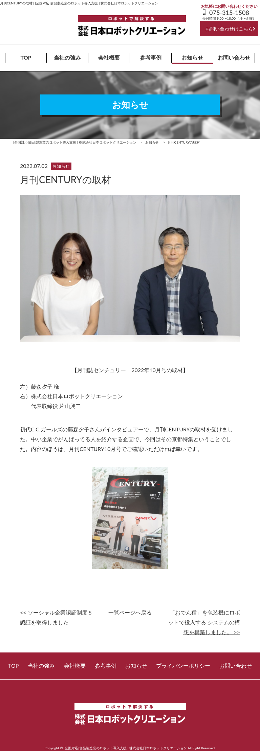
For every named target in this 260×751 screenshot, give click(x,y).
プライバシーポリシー (183, 665)
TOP (25, 57)
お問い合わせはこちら (229, 28)
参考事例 (150, 57)
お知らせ (192, 57)
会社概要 (109, 57)
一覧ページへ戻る (130, 612)
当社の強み (67, 57)
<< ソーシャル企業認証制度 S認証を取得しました (55, 617)
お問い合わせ (234, 57)
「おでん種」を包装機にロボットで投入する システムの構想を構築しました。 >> (204, 622)
